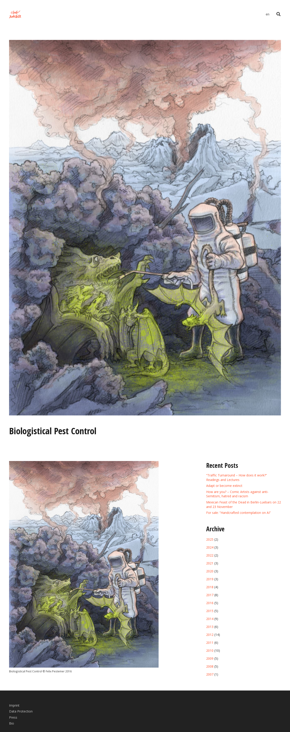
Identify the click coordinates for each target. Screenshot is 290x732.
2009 (209, 658)
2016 (209, 603)
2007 (209, 674)
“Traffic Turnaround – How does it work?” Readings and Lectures (236, 477)
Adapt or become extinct (224, 485)
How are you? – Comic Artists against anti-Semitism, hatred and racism (237, 494)
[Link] (15, 14)
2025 (209, 539)
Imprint (14, 705)
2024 (209, 547)
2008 (209, 666)
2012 (209, 634)
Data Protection (21, 711)
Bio (11, 723)
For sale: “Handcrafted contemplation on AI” (238, 512)
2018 (209, 587)
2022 (209, 555)
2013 (209, 627)
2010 (209, 650)
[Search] (278, 14)
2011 (209, 642)
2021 (209, 563)
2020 (209, 571)
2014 (209, 619)
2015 (209, 611)
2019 (209, 579)
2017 (209, 595)
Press (13, 717)
